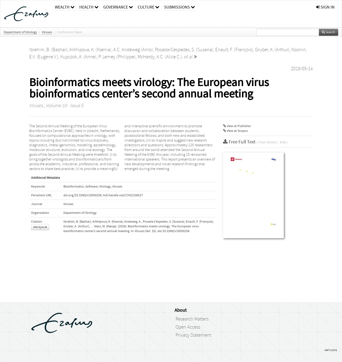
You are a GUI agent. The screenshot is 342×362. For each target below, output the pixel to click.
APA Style (40, 227)
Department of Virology (20, 32)
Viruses (47, 32)
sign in (325, 7)
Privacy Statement (193, 335)
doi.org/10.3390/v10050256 (82, 195)
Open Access (188, 327)
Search (328, 32)
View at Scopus (235, 131)
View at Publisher (237, 126)
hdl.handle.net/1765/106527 (123, 195)
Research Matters (192, 319)
